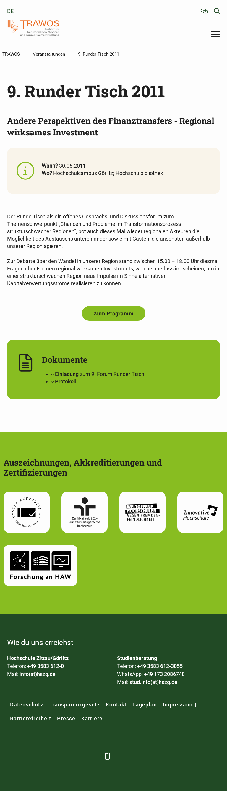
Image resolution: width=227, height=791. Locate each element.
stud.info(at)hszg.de (153, 682)
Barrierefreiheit (30, 718)
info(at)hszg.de (38, 674)
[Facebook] (12, 756)
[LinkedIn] (28, 756)
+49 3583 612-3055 (160, 666)
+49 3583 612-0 (45, 666)
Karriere (92, 718)
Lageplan (144, 704)
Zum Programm (114, 313)
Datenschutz (26, 704)
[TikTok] (93, 756)
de (10, 11)
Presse (66, 718)
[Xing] (45, 756)
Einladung (67, 374)
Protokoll (66, 381)
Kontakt (116, 704)
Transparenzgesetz (74, 704)
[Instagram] (77, 756)
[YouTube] (61, 756)
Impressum (177, 704)
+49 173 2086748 (164, 674)
